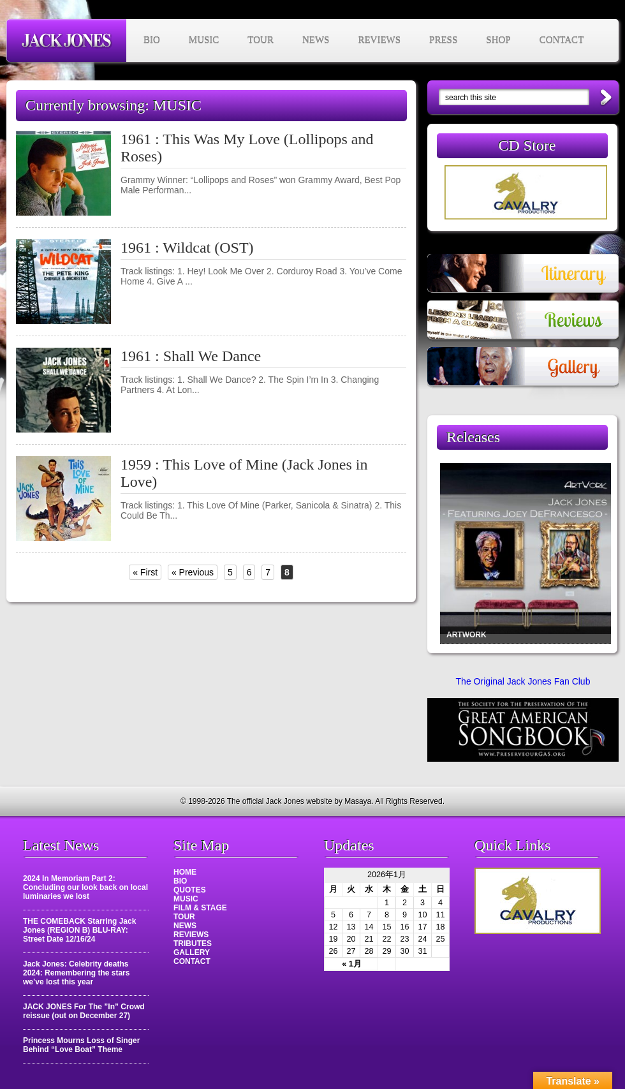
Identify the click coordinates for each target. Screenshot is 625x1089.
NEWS (316, 40)
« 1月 (352, 963)
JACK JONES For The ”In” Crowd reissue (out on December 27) (84, 1011)
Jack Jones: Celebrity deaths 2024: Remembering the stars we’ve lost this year (76, 972)
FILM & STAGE (200, 907)
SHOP (498, 40)
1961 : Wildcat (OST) (187, 247)
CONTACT (562, 40)
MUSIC (204, 40)
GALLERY (191, 952)
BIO (151, 40)
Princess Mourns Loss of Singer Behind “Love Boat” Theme (81, 1045)
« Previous (193, 572)
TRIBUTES (192, 943)
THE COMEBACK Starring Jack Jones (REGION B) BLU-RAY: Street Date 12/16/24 (79, 930)
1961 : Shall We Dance (191, 356)
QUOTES (189, 889)
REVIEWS (379, 40)
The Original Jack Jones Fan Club (523, 681)
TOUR (260, 40)
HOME (184, 872)
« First (145, 572)
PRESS (443, 40)
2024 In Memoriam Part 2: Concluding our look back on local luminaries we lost (85, 887)
